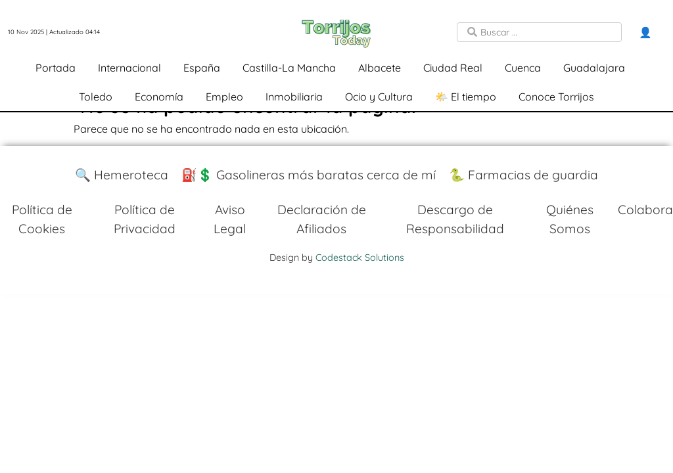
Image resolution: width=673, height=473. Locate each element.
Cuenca (523, 67)
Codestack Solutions (359, 257)
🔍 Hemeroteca (121, 175)
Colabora (645, 209)
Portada (55, 67)
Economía (159, 96)
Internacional (129, 67)
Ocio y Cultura (379, 96)
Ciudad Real (452, 67)
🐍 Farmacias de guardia (523, 175)
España (201, 67)
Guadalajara (594, 67)
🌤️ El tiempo (465, 96)
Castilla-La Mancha (289, 67)
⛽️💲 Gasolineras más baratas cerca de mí (308, 175)
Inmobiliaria (294, 96)
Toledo (95, 96)
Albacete (379, 67)
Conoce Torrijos (556, 96)
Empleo (224, 96)
